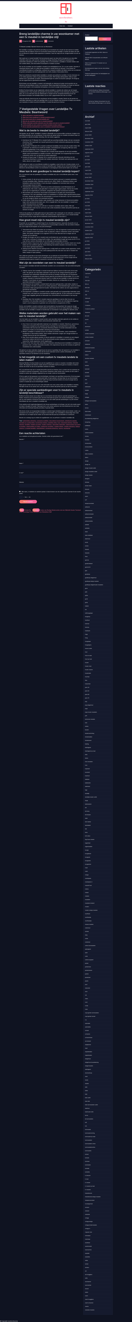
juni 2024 (87, 202)
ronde (86, 1005)
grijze (86, 595)
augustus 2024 (89, 195)
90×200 (87, 316)
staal (86, 1048)
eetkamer (87, 507)
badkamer (87, 344)
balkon (86, 354)
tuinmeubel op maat (90, 1136)
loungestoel (88, 864)
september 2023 (89, 234)
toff (86, 1122)
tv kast (86, 1179)
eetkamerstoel (88, 510)
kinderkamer (88, 740)
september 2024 (89, 191)
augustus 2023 (89, 237)
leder (86, 818)
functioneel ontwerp (41, 422)
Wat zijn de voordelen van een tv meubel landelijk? (38, 121)
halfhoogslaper (89, 613)
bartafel (87, 372)
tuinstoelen (88, 1165)
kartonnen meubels (90, 719)
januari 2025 (88, 177)
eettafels (87, 528)
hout (58, 422)
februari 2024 (88, 216)
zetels (86, 1292)
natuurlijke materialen (58, 424)
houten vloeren (89, 669)
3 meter (87, 301)
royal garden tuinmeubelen (92, 1012)
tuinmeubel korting (90, 1133)
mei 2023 (87, 248)
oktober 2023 (88, 230)
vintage (87, 1218)
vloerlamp (87, 1239)
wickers (87, 1267)
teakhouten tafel (89, 1111)
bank (86, 362)
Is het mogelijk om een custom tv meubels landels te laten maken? (42, 125)
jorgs (86, 708)
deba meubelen (89, 454)
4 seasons (87, 305)
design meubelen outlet (91, 471)
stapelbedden (88, 1051)
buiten (86, 429)
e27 (86, 500)
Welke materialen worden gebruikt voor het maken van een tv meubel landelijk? (46, 123)
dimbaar (87, 482)
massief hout (88, 885)
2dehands (87, 298)
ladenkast (87, 786)
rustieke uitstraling (69, 426)
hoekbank (87, 630)
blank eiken (88, 411)
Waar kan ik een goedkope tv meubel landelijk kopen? (39, 117)
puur (86, 984)
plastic (86, 981)
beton (86, 404)
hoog (86, 637)
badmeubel (88, 351)
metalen (87, 896)
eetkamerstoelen (89, 514)
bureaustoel (88, 443)
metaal (86, 892)
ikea (86, 680)
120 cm (87, 277)
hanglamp (87, 616)
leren (86, 832)
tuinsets (87, 1157)
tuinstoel (87, 1161)
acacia (86, 319)
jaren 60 (87, 694)
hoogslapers (88, 645)
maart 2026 (88, 128)
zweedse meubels (89, 1310)
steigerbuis (88, 1058)
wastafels (87, 1256)
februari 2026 (88, 131)
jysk (86, 715)
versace (87, 1207)
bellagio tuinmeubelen (90, 400)
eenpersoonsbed (89, 503)
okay (86, 935)
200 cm (87, 291)
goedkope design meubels (92, 581)
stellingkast (88, 1069)
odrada (87, 931)
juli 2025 (87, 156)
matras (87, 889)
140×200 (87, 280)
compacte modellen (43, 421)
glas (86, 570)
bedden (87, 390)
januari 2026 (88, 135)
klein (86, 754)
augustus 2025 (89, 152)
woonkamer (66, 428)
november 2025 (89, 142)
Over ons (62, 26)
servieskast (88, 1041)
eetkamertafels (89, 521)
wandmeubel (88, 1246)
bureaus (87, 439)
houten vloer (88, 666)
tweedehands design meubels (93, 1196)
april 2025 (87, 166)
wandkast (87, 1242)
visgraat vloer (88, 1232)
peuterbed (87, 977)
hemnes (87, 627)
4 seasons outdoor (90, 309)
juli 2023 (87, 241)
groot (86, 599)
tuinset (86, 1154)
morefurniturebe (92, 90)
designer (87, 478)
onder (86, 938)
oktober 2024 (88, 188)
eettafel (87, 524)
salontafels (88, 1027)
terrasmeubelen (89, 1119)
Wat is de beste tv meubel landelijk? (33, 115)
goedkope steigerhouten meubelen (94, 584)
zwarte (87, 1306)
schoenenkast (88, 1037)
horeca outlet (88, 648)
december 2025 (89, 138)
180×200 (87, 287)
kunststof (87, 772)
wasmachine (88, 1249)
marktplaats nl (88, 882)
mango (87, 874)
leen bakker (88, 821)
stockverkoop (88, 1073)
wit (86, 1271)
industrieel (87, 683)
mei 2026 (87, 120)
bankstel (87, 369)
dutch (86, 496)
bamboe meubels (89, 358)
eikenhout (87, 538)
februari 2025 (88, 174)
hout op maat (88, 659)
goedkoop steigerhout (90, 577)
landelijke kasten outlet (91, 797)
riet (86, 995)
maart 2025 (88, 170)
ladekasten (88, 782)
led (86, 807)
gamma (87, 560)
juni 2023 (87, 244)
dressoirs (87, 492)
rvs (86, 1019)
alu (86, 323)
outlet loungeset (89, 959)
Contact (70, 26)
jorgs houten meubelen (91, 712)
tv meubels (88, 1189)
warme (61, 428)
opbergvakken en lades (33, 426)
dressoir (87, 489)
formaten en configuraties (27, 422)
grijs (86, 591)
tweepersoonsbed (89, 1200)
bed (86, 379)
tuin (86, 1126)
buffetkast (87, 425)
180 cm (87, 284)
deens (86, 457)
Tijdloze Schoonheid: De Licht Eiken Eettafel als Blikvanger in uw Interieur (99, 91)
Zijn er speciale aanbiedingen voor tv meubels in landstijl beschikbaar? (44, 127)
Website (21, 482)
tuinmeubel (88, 1129)
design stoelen (89, 475)
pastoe (87, 974)
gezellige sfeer (52, 422)
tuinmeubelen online (90, 1143)
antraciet (87, 340)
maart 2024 (88, 212)
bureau (87, 436)
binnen (87, 408)
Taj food (90, 101)
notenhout (87, 928)
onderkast (87, 942)
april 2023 (87, 251)
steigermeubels (89, 1065)
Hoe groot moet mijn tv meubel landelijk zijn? (36, 119)
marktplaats (88, 878)
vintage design (89, 1221)
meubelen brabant (89, 903)
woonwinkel (88, 1285)
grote (86, 602)
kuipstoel (87, 768)
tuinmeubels (88, 1150)
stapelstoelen (88, 1055)
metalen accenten (35, 424)
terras (86, 1115)
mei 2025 (87, 163)
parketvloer (88, 966)
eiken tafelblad (89, 535)
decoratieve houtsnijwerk (56, 421)
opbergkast (88, 949)
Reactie (21, 439)
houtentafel (88, 673)
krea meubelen (89, 761)
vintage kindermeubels (91, 1225)
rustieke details (58, 426)
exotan (86, 546)
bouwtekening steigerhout (91, 418)
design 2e (87, 464)
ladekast (87, 779)
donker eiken (88, 485)
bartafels (87, 376)
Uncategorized (89, 1203)
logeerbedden (88, 846)
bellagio (87, 397)
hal (86, 609)
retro (86, 991)
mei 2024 (87, 205)
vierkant (87, 1211)
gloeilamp (87, 574)
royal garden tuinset (90, 1016)
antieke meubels (89, 337)
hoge (86, 634)
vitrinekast (87, 1235)
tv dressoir (87, 1175)
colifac (86, 450)
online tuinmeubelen (90, 945)
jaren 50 (87, 691)
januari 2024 (88, 219)
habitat (87, 606)
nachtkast (87, 913)
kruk (86, 765)
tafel (86, 1087)
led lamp (87, 811)
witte (86, 1278)
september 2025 (89, 149)
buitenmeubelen (89, 432)
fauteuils (87, 553)
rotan (86, 1009)
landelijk (27, 424)
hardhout (87, 620)
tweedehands (88, 1193)
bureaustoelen (88, 446)
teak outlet (87, 1097)
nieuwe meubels (89, 924)
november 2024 (89, 184)
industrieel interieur (66, 422)
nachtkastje (88, 917)
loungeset (87, 857)
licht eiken (87, 836)
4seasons (87, 312)
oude (86, 956)
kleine (86, 758)
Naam (21, 463)
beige (86, 393)
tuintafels (87, 1172)
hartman (87, 623)
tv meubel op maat (90, 1186)
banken (87, 365)
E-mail (21, 472)
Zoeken (87, 35)
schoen (87, 1030)
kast (86, 722)
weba (86, 1260)
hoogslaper (88, 641)
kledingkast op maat (90, 751)
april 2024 (87, 209)
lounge (87, 850)
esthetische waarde (71, 421)
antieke (87, 330)
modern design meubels (91, 910)
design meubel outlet (90, 468)
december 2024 (89, 181)
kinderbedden (88, 737)
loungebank (88, 853)
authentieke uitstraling (29, 421)
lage (86, 790)
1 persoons (88, 273)
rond (86, 1002)
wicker (86, 1264)
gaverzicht (87, 567)
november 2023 (89, 227)
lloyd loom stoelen (89, 839)
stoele (86, 1080)
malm (86, 871)
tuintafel (87, 1168)
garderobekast (89, 563)
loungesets (88, 860)
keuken (87, 729)
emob (86, 542)
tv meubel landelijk (30, 428)
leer (86, 828)
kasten (86, 726)
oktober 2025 (88, 145)
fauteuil (87, 549)
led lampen (88, 814)
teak (86, 1094)
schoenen (87, 1034)
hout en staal (88, 655)
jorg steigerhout (89, 705)
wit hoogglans (88, 1274)
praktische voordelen (47, 426)
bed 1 (86, 383)
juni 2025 (87, 159)
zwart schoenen (89, 1302)
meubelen (87, 899)
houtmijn (87, 676)
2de (86, 294)
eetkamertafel (88, 517)
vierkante (87, 1214)
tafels (86, 1090)
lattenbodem (88, 804)
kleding (87, 744)
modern (87, 906)
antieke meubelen (89, 333)
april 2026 (87, 124)
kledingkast (88, 747)
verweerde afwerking (51, 428)
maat (86, 867)
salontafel (87, 1023)
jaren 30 (87, 687)
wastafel (87, 1253)
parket (86, 963)
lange (86, 800)
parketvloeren (88, 970)
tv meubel (87, 1182)
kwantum (87, 775)
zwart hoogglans (89, 1299)
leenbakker (88, 825)
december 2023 (89, 223)
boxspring (87, 422)
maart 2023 (88, 255)
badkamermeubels (90, 347)
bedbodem (88, 386)
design (86, 461)
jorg (86, 701)
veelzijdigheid (40, 428)
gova (86, 588)
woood (87, 1288)
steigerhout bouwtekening (91, 1062)
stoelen (87, 1083)
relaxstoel (87, 988)
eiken (86, 531)
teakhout (87, 1108)
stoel (86, 1076)
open (86, 952)
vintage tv (87, 1228)
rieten (86, 998)
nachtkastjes (88, 920)
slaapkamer (88, 1044)
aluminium (87, 326)
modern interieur (47, 424)
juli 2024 (87, 198)
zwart (86, 1295)
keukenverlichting (89, 733)
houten (87, 662)
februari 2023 (88, 258)
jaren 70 (87, 698)
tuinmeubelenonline (90, 1147)
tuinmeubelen (88, 1140)
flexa (86, 556)
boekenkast (88, 415)
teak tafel (87, 1101)
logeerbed (87, 843)
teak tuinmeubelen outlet (91, 1104)
